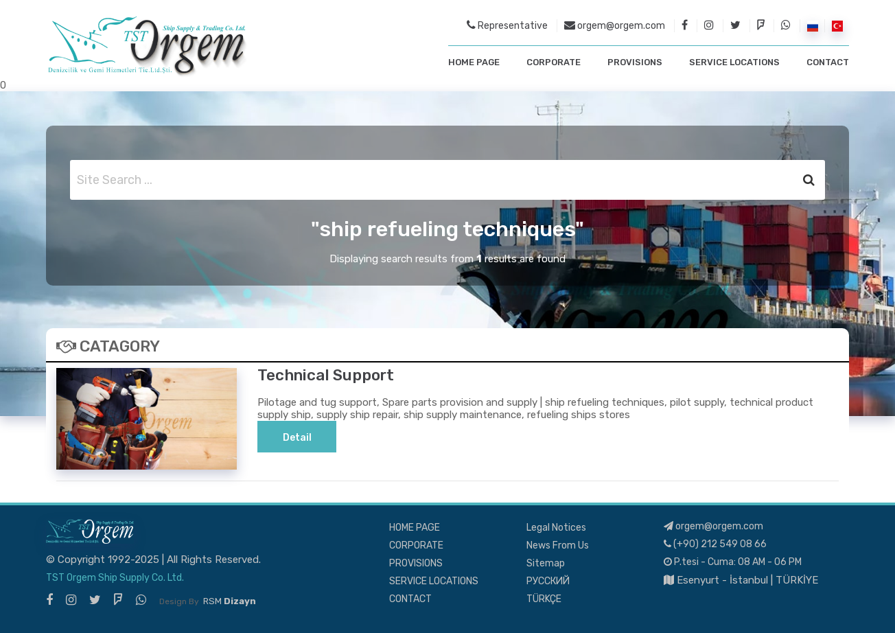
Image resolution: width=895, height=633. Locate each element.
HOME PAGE (474, 62)
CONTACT (827, 62)
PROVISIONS (634, 62)
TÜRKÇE (543, 599)
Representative (507, 25)
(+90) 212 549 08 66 (715, 544)
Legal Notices (556, 527)
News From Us (557, 545)
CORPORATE (553, 62)
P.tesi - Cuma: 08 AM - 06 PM (733, 562)
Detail (297, 438)
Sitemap (545, 563)
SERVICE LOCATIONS (734, 62)
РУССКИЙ (548, 581)
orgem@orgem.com (614, 25)
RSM (229, 601)
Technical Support (325, 375)
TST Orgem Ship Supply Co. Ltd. (115, 578)
